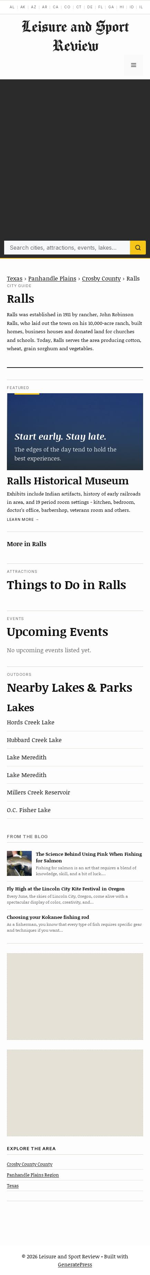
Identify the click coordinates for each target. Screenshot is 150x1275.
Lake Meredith (27, 757)
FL (100, 7)
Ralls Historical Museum (68, 480)
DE (90, 7)
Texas (14, 278)
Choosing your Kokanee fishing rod (48, 917)
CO (67, 7)
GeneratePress (75, 1264)
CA (56, 7)
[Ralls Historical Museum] (75, 431)
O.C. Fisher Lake (29, 810)
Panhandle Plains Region (33, 1175)
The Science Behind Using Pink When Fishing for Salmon (89, 857)
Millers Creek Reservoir (38, 792)
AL (12, 7)
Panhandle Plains (52, 278)
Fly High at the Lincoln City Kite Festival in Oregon (66, 888)
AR (45, 7)
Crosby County (101, 278)
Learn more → (23, 519)
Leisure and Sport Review (75, 35)
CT (79, 7)
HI (122, 7)
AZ (34, 7)
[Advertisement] (75, 161)
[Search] (138, 248)
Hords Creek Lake (30, 722)
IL (141, 7)
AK (23, 7)
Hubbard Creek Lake (34, 739)
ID (132, 7)
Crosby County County (29, 1164)
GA (111, 7)
